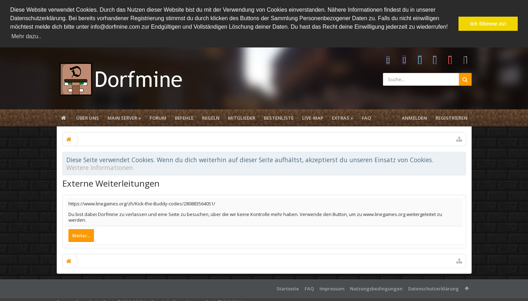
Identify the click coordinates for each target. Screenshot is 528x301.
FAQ (366, 117)
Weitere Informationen (99, 167)
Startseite (288, 288)
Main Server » (124, 117)
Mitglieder (241, 117)
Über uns (87, 117)
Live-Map (312, 117)
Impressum (331, 288)
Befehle (184, 117)
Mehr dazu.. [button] (26, 36)
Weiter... (81, 235)
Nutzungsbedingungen (376, 288)
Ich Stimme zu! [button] (488, 24)
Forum (158, 117)
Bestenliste (279, 117)
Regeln (210, 117)
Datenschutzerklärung (433, 288)
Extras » (342, 117)
